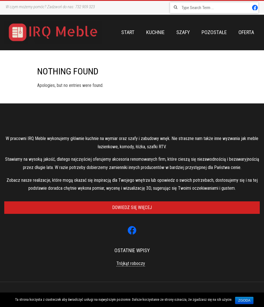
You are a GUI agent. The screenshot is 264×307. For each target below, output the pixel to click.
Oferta (246, 32)
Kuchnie (155, 32)
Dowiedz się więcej (132, 207)
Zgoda (244, 300)
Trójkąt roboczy (130, 263)
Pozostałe (214, 32)
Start (128, 32)
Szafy (183, 32)
